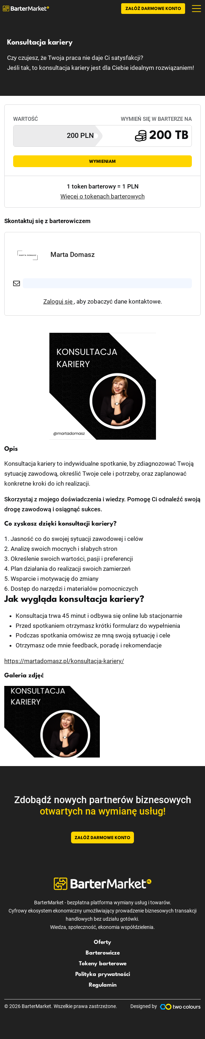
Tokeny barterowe (102, 964)
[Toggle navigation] (196, 8)
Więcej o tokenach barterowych (102, 196)
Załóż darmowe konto (153, 9)
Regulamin (103, 985)
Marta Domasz (72, 254)
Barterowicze (103, 953)
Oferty (102, 942)
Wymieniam (102, 162)
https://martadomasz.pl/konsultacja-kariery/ (64, 661)
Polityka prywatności (102, 974)
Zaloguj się (58, 301)
